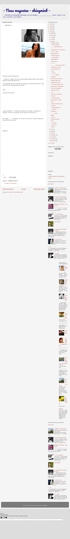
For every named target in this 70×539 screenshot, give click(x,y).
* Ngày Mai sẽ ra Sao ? (56, 82)
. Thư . (52, 92)
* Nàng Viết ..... (54, 111)
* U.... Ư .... (53, 63)
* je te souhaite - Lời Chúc (56, 99)
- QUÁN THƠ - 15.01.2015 (60, 188)
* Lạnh (49, 246)
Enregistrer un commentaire (10, 183)
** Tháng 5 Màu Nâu (55, 55)
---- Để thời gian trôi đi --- (56, 107)
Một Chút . (61, 408)
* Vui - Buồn (56, 253)
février (52, 35)
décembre (53, 140)
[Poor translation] (5, 518)
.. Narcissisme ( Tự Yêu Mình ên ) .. (58, 49)
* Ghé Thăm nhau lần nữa (66, 282)
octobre (52, 136)
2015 (51, 29)
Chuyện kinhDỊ (66, 332)
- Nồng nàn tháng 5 (55, 42)
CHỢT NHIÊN (57, 221)
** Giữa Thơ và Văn (55, 90)
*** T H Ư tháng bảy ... (59, 214)
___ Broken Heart (54, 57)
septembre (53, 135)
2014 (51, 28)
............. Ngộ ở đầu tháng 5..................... (56, 47)
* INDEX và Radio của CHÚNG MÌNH (56, 176)
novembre (53, 138)
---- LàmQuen (54, 123)
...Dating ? (53, 126)
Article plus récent (8, 189)
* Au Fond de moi (58, 239)
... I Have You (53, 109)
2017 (51, 143)
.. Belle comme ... (54, 61)
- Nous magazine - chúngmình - (26, 10)
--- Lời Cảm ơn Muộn (55, 98)
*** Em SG (53, 96)
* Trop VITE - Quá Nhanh (56, 94)
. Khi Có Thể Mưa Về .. (56, 69)
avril (52, 39)
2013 (51, 26)
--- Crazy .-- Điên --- (55, 51)
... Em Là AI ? (54, 124)
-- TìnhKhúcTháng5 (55, 44)
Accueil (23, 189)
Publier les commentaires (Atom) (16, 192)
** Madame (53, 76)
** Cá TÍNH (53, 105)
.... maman (53, 73)
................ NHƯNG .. (55, 74)
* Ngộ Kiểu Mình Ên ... (55, 119)
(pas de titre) (51, 184)
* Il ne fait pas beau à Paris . (60, 196)
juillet (52, 131)
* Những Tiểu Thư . (55, 59)
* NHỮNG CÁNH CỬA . (56, 80)
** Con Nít (53, 117)
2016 (51, 31)
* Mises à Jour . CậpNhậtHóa (57, 86)
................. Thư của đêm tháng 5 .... (58, 65)
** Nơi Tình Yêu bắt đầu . (56, 88)
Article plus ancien (39, 189)
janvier (52, 33)
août (52, 133)
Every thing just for (55, 53)
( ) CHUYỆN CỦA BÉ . (66, 341)
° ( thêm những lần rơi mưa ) (57, 103)
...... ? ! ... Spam (54, 113)
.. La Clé (52, 71)
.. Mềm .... (53, 101)
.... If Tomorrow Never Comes (57, 84)
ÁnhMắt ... (53, 115)
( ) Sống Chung (66, 268)
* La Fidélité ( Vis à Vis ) (56, 67)
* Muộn (52, 121)
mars (52, 37)
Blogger (45, 505)
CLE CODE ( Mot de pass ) (56, 78)
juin (52, 129)
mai (52, 41)
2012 (51, 24)
